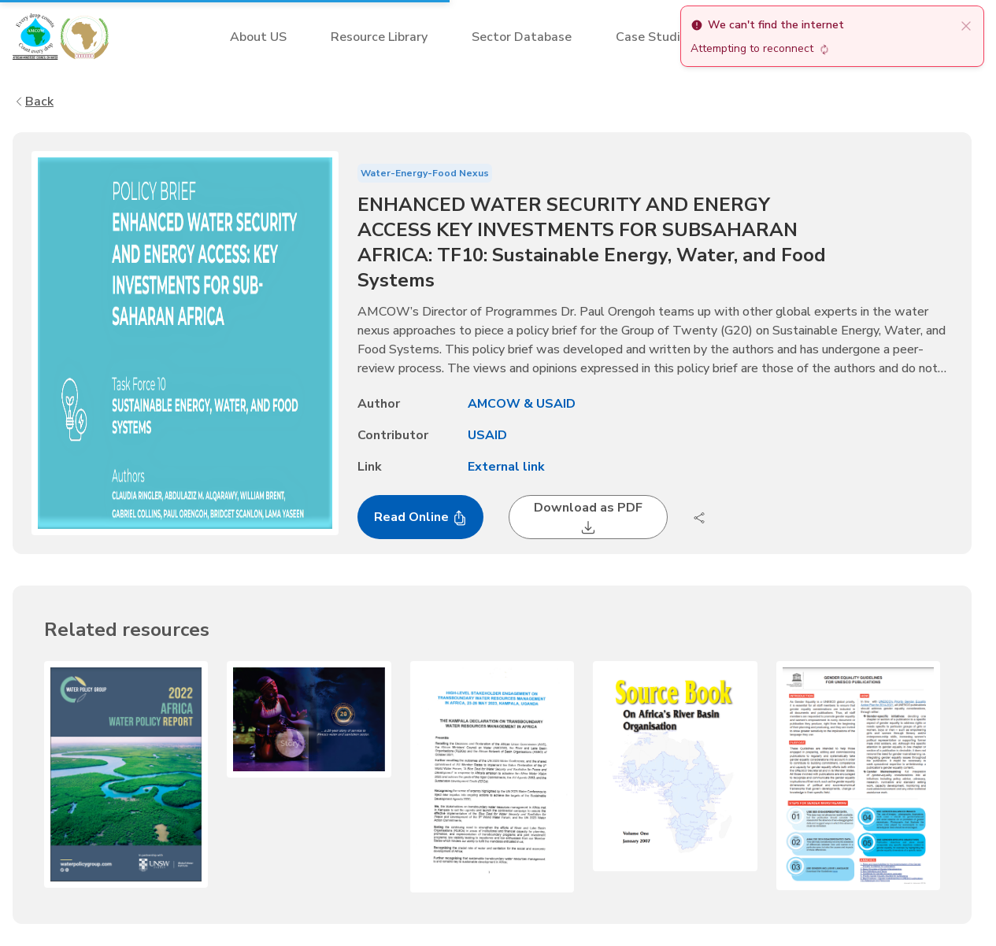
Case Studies (655, 37)
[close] (966, 25)
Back (33, 101)
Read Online (421, 517)
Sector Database (522, 37)
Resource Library (379, 37)
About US (258, 37)
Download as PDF (588, 517)
